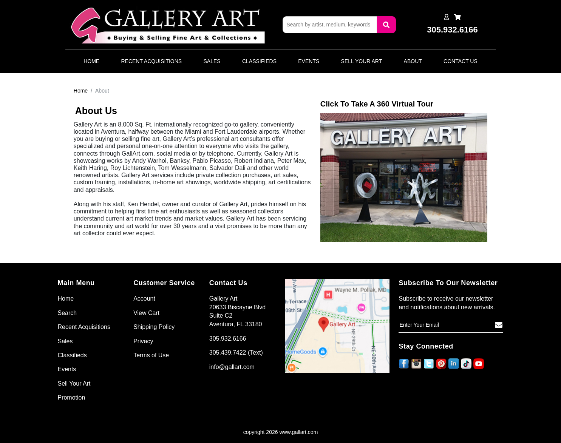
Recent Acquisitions (151, 61)
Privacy (143, 341)
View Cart (146, 313)
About (413, 61)
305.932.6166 (227, 338)
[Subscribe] (498, 325)
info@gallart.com (232, 367)
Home (91, 61)
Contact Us (461, 61)
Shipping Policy (154, 327)
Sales (212, 61)
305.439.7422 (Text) (236, 352)
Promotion (71, 397)
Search (67, 313)
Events (308, 61)
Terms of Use (151, 355)
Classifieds (259, 61)
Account (144, 298)
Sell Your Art (361, 61)
